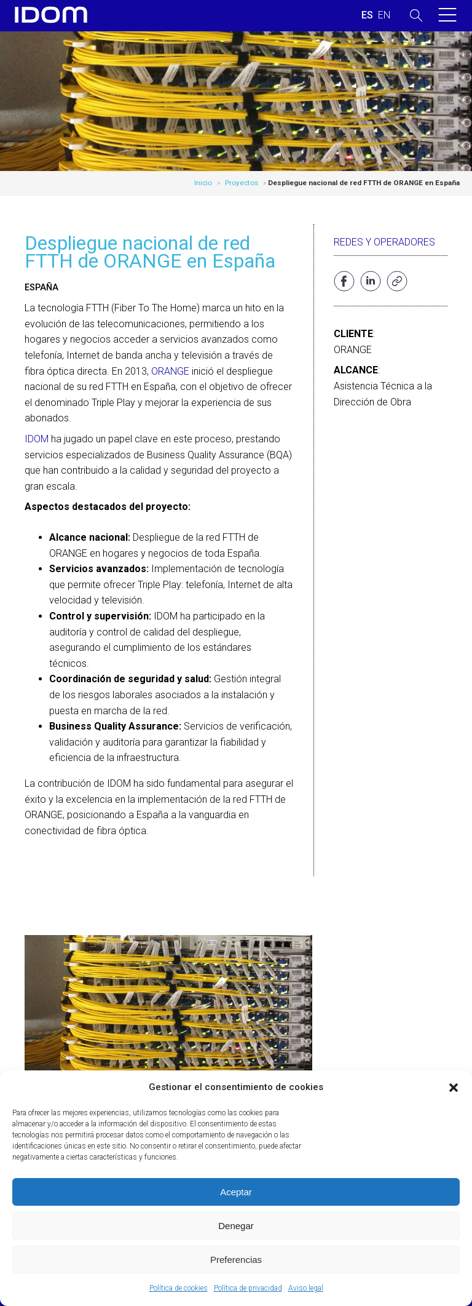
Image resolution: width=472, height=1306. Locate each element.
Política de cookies (178, 1288)
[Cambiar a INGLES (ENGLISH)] (384, 15)
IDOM (37, 439)
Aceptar (236, 1192)
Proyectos (241, 182)
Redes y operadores (384, 242)
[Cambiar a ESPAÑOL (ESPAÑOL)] (367, 15)
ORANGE (170, 371)
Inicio (203, 182)
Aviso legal (305, 1288)
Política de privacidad (248, 1288)
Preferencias (236, 1259)
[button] (453, 1087)
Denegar (236, 1225)
